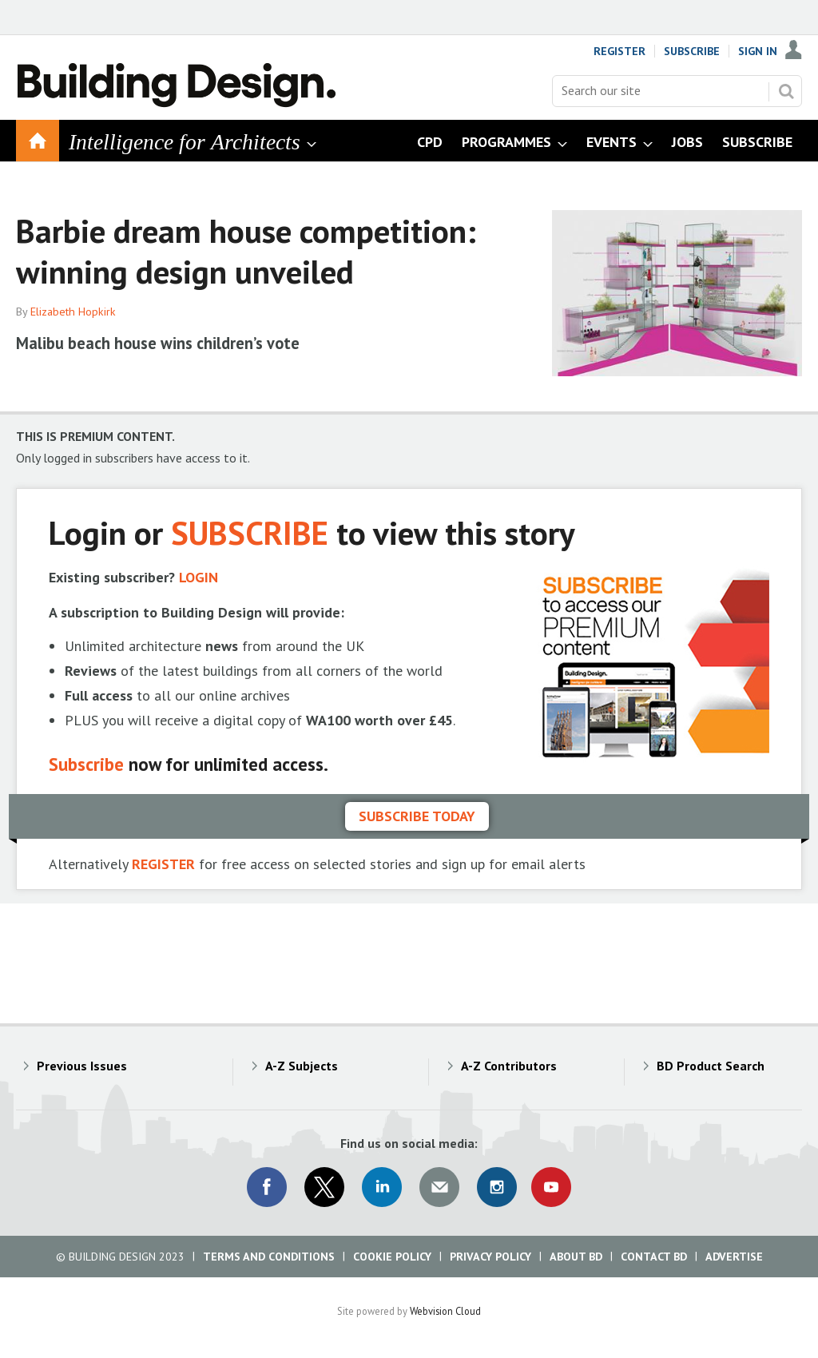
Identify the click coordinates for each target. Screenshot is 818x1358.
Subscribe (692, 51)
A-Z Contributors (509, 1066)
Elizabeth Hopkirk (73, 311)
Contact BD (654, 1256)
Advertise (734, 1256)
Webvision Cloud (445, 1310)
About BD (576, 1256)
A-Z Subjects (301, 1066)
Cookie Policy (392, 1256)
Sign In (757, 51)
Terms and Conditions (269, 1256)
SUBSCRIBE (249, 532)
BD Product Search (710, 1066)
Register (619, 51)
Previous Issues (82, 1066)
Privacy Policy (490, 1256)
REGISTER (163, 864)
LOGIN (198, 577)
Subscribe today (417, 816)
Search (786, 91)
